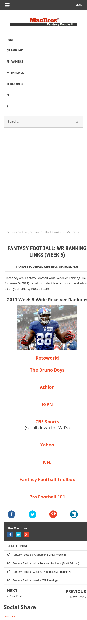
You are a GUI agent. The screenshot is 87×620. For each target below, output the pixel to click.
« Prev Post (14, 596)
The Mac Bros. (17, 528)
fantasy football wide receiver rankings (47, 266)
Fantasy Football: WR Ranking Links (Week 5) (39, 554)
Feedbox (10, 616)
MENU (79, 5)
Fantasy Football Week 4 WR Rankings (35, 580)
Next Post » (78, 597)
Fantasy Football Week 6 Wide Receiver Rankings (41, 571)
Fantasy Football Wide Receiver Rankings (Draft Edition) (45, 563)
